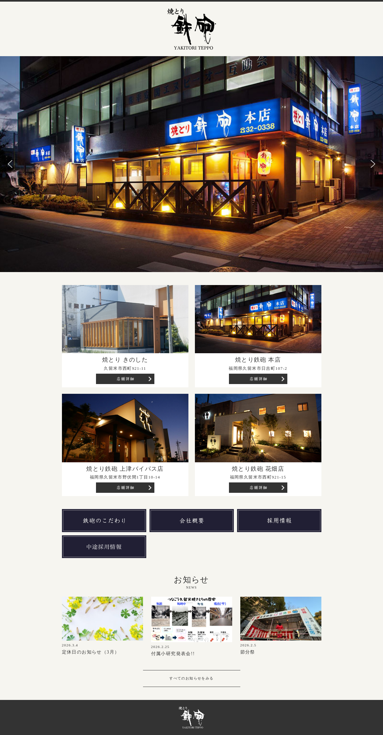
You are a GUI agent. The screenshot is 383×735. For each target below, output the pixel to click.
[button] (10, 164)
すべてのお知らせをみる (191, 678)
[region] (191, 164)
